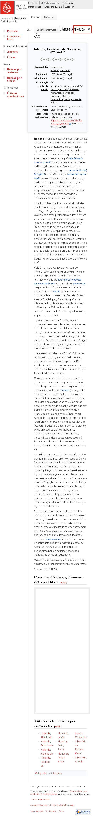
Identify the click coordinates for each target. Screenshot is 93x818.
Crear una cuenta (53, 7)
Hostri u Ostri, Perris (62, 745)
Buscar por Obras (14, 79)
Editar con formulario (44, 29)
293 (67, 106)
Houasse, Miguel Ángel (63, 757)
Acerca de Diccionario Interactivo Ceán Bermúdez (52, 805)
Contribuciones (33, 7)
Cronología (42, 82)
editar (63, 582)
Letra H (79, 106)
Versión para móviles (54, 811)
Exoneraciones (36, 811)
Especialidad (41, 67)
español (34, 3)
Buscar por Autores (14, 71)
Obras (11, 57)
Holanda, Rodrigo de (46, 761)
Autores (57, 773)
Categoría (40, 773)
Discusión (68, 3)
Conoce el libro (13, 38)
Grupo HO (62, 110)
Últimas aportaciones (15, 95)
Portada (12, 31)
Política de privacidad (39, 799)
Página (35, 17)
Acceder (69, 7)
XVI (52, 82)
